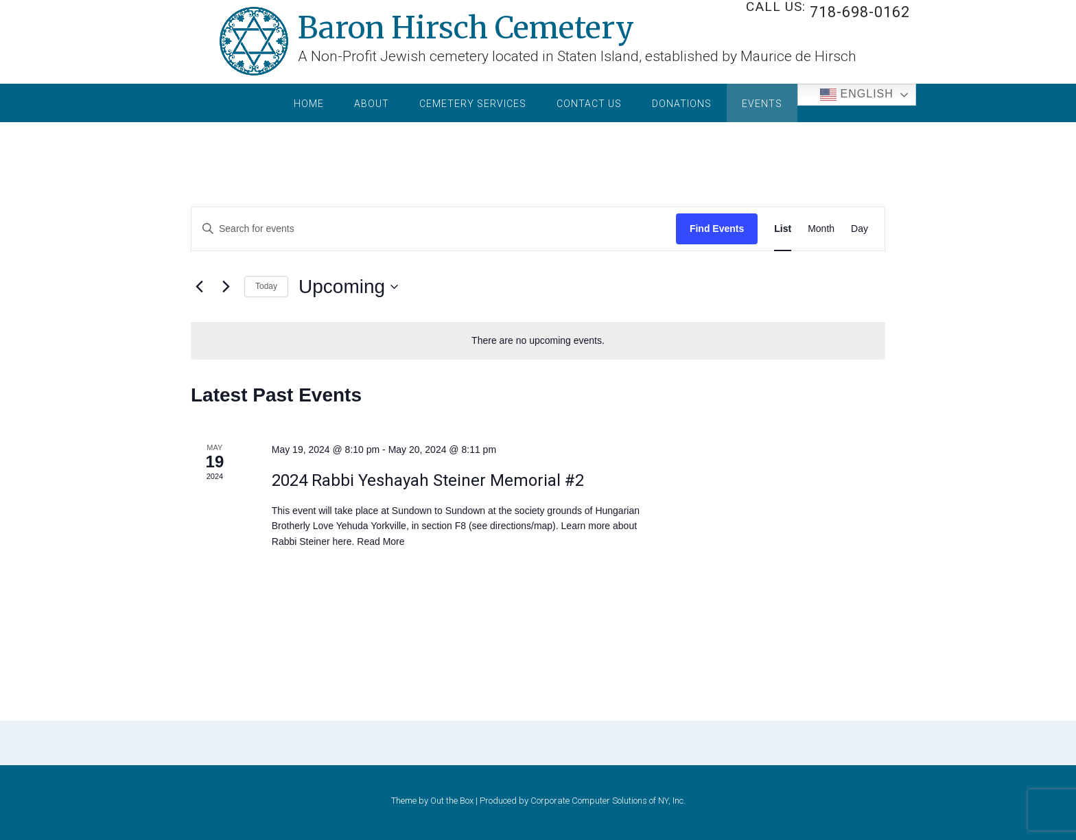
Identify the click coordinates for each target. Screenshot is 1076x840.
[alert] (538, 341)
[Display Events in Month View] (821, 228)
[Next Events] (226, 287)
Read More (380, 541)
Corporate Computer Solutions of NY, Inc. (608, 800)
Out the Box (451, 800)
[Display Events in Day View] (859, 228)
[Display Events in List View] (782, 228)
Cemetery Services (472, 103)
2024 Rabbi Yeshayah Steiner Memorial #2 (428, 480)
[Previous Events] (199, 287)
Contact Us (589, 103)
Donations (682, 103)
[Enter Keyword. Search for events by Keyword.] (314, 228)
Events (762, 103)
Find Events (717, 228)
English (856, 94)
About (371, 103)
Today (266, 286)
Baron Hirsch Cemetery (466, 25)
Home (309, 103)
